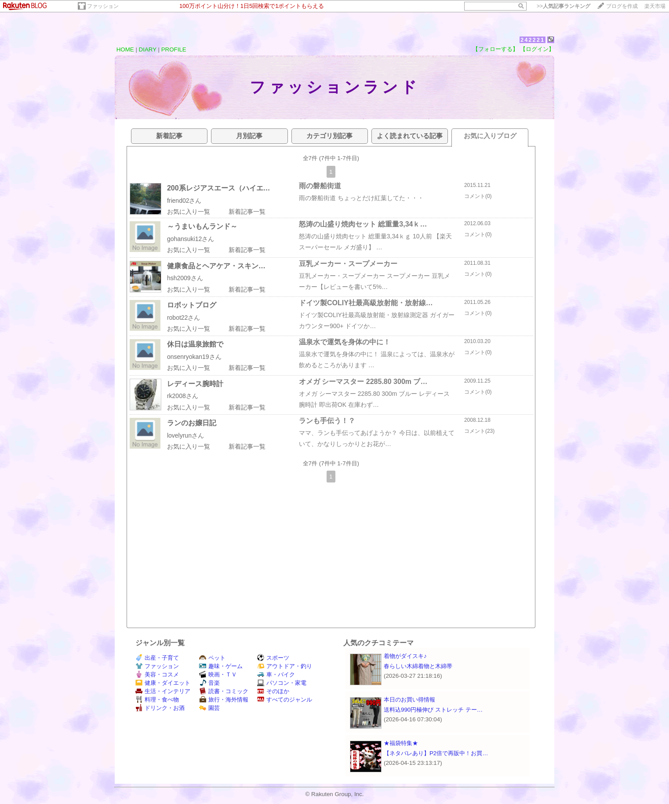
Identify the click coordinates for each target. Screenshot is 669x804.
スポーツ (273, 657)
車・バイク (276, 674)
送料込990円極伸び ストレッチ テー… (433, 709)
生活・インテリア (162, 691)
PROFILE (173, 49)
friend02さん (184, 200)
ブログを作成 (622, 6)
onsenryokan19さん (194, 356)
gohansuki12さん (190, 238)
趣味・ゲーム (221, 666)
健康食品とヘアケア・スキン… (216, 266)
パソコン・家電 (281, 683)
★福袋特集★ (401, 743)
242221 (532, 40)
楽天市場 (654, 6)
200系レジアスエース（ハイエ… (218, 188)
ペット (212, 657)
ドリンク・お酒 (160, 708)
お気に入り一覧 (188, 211)
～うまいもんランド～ (202, 226)
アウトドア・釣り (284, 666)
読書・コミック (223, 691)
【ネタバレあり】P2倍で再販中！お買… (436, 753)
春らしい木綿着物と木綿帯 (418, 666)
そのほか (273, 691)
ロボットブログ (191, 305)
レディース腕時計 (195, 383)
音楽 (209, 683)
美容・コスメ (157, 674)
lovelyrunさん (185, 435)
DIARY (147, 49)
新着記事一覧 (247, 211)
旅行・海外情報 (223, 699)
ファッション (103, 6)
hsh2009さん (185, 277)
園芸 (209, 708)
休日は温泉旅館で (195, 344)
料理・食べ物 (157, 699)
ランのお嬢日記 (191, 423)
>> (563, 6)
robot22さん (183, 317)
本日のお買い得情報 (409, 699)
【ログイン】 (537, 49)
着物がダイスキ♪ (405, 656)
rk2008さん (182, 395)
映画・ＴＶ (218, 674)
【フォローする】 (495, 49)
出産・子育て (157, 657)
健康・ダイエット (162, 683)
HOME (125, 49)
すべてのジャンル (284, 699)
